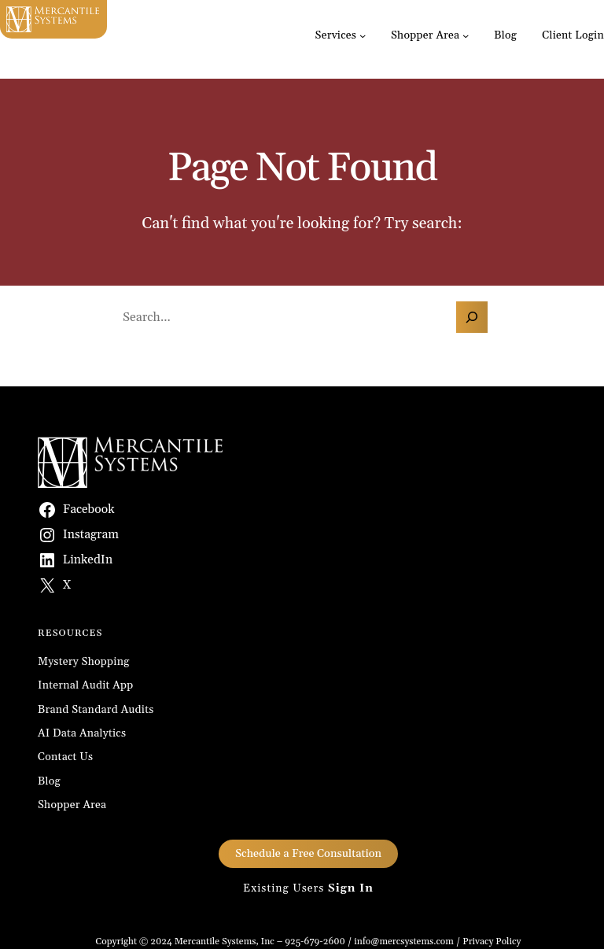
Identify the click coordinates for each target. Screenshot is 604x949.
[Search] (472, 317)
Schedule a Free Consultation (308, 854)
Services (336, 35)
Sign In (351, 888)
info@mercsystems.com (404, 941)
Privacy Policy (491, 941)
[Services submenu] (362, 35)
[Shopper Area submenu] (465, 35)
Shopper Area (425, 35)
